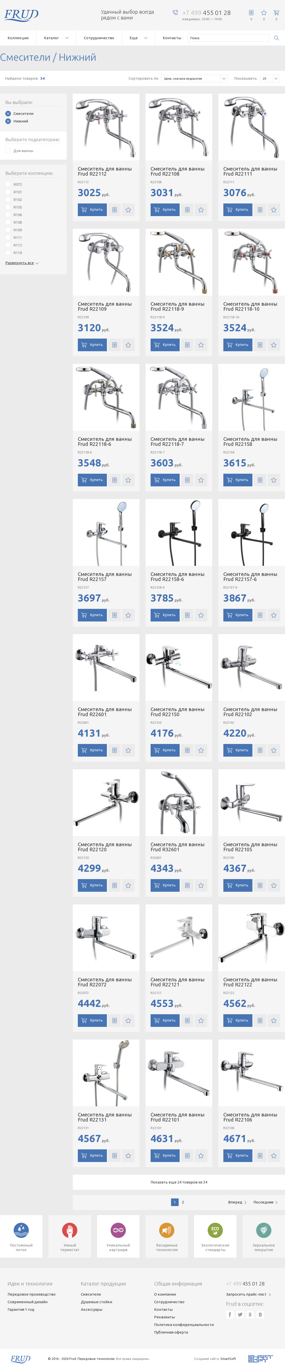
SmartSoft (228, 1358)
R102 (17, 199)
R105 (17, 207)
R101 (17, 192)
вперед (235, 1202)
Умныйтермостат (69, 1247)
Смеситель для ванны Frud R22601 (105, 711)
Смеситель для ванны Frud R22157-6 (250, 576)
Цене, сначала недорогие (196, 78)
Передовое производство (32, 1294)
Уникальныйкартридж (118, 1247)
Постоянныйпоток (21, 1247)
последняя (263, 1202)
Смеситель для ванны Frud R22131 (105, 1117)
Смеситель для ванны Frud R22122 (250, 982)
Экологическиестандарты (215, 1247)
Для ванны (23, 151)
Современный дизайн (28, 1302)
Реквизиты (164, 1317)
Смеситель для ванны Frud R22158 (250, 441)
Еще (134, 38)
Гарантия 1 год (21, 1309)
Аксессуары (91, 1309)
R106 (17, 215)
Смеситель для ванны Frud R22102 (250, 711)
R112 (17, 245)
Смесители (23, 113)
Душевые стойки (96, 1302)
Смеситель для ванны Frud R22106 (250, 1117)
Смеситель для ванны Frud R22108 (178, 171)
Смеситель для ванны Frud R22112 (105, 171)
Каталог (51, 38)
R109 (17, 230)
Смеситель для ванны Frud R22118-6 (105, 441)
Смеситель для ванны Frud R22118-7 (178, 441)
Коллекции (18, 38)
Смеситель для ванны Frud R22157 (105, 576)
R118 (17, 253)
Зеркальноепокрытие (264, 1247)
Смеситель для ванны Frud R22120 (105, 846)
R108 (17, 222)
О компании (165, 1294)
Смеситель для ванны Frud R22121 (178, 982)
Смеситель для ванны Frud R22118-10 (250, 306)
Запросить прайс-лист (246, 1294)
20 (271, 78)
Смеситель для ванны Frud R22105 (250, 846)
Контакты (172, 38)
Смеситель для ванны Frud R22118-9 (178, 306)
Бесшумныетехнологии (167, 1247)
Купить (96, 209)
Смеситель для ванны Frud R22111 (250, 171)
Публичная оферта (171, 1332)
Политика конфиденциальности (184, 1324)
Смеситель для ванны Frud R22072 (105, 982)
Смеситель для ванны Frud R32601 (178, 846)
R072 (17, 184)
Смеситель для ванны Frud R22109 (105, 306)
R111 (17, 237)
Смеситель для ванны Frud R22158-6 (178, 576)
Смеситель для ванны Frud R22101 (178, 1117)
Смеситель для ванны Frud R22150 (178, 711)
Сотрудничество (99, 38)
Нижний (20, 121)
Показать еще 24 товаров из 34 (179, 1182)
